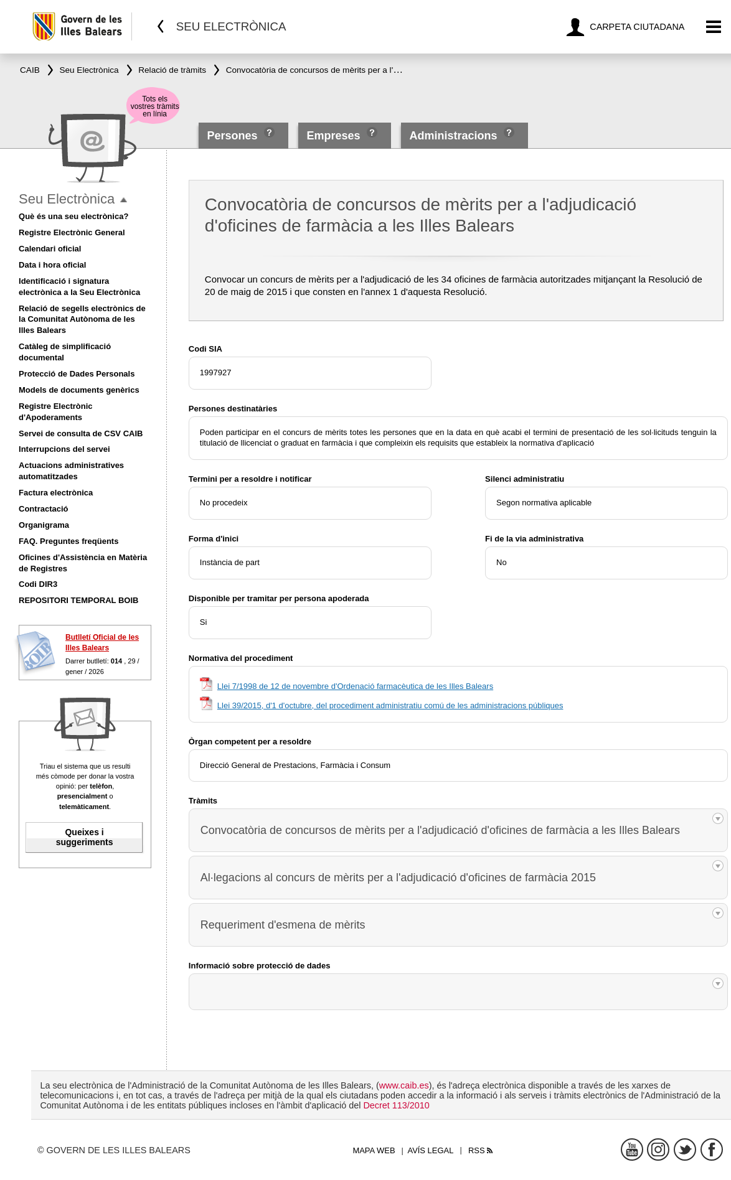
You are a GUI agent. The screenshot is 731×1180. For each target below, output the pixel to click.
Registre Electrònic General (72, 232)
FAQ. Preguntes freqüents (68, 541)
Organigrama (44, 525)
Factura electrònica (56, 492)
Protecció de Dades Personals (76, 373)
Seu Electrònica (67, 199)
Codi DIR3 (38, 584)
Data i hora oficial (52, 264)
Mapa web (373, 1150)
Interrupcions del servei (64, 449)
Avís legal (430, 1150)
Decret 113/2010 (396, 1105)
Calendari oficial (50, 248)
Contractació (43, 508)
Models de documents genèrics (79, 390)
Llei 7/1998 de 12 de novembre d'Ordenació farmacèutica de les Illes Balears (355, 686)
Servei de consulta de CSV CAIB (81, 433)
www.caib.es (404, 1085)
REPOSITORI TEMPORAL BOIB (78, 600)
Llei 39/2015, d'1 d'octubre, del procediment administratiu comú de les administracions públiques (390, 705)
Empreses (334, 135)
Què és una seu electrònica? (73, 216)
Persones (234, 135)
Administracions (453, 135)
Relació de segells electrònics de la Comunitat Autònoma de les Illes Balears (82, 319)
